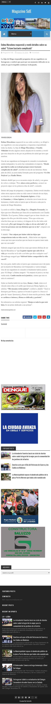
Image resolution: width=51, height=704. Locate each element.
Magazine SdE (21, 11)
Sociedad (35, 53)
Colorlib (28, 701)
